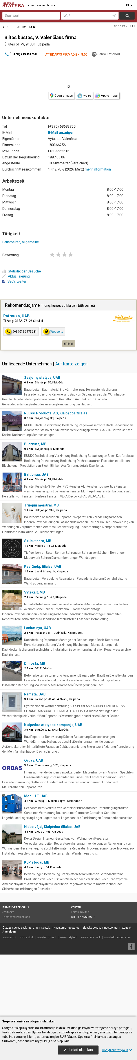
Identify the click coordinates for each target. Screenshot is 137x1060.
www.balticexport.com (117, 937)
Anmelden (9, 931)
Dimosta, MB (34, 663)
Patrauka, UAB (16, 316)
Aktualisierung (16, 276)
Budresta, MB (35, 444)
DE (129, 5)
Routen (84, 912)
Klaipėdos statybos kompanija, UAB (53, 725)
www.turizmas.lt (47, 937)
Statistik (126, 927)
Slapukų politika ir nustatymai (100, 927)
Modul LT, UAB (35, 796)
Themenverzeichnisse (16, 916)
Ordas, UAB (33, 760)
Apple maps (106, 95)
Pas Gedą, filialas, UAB (42, 566)
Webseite (53, 331)
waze (84, 96)
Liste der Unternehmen (18, 27)
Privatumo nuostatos (66, 927)
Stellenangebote (83, 916)
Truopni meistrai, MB (41, 505)
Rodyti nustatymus (117, 1050)
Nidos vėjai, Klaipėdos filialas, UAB (52, 827)
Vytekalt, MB (34, 592)
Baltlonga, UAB (36, 474)
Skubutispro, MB (37, 541)
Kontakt (46, 927)
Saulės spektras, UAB (25, 927)
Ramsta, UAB (35, 694)
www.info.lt (9, 937)
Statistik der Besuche (21, 271)
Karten (76, 907)
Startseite (8, 912)
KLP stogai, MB (36, 862)
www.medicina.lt (91, 937)
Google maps (61, 95)
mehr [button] (68, 343)
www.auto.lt (27, 937)
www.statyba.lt (68, 937)
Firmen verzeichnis (41, 5)
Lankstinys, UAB (37, 628)
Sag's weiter (14, 281)
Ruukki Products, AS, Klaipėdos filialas (55, 413)
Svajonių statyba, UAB (42, 378)
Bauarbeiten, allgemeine (20, 242)
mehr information (98, 169)
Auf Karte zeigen (71, 364)
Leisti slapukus (78, 1050)
